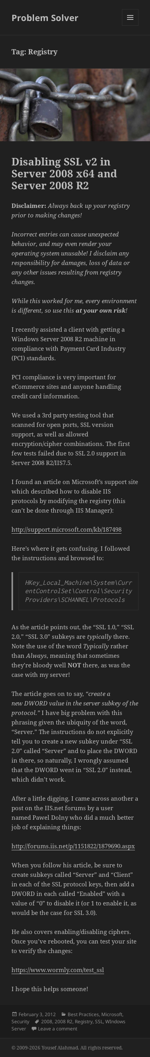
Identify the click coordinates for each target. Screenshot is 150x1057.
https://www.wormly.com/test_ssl (57, 970)
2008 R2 (63, 1021)
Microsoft (111, 1014)
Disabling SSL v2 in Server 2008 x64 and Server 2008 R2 (64, 173)
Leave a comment (57, 1028)
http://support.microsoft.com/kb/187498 (66, 529)
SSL (99, 1021)
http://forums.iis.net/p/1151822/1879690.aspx (73, 846)
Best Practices (83, 1014)
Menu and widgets (130, 25)
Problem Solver (44, 17)
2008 (46, 1021)
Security (20, 1021)
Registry (84, 1021)
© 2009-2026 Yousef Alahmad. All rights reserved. (67, 1047)
